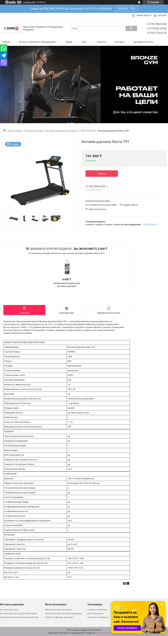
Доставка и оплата (143, 42)
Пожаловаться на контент (109, 633)
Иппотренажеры (95, 613)
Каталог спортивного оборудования (37, 42)
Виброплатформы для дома (59, 617)
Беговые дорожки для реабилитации (18, 613)
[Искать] (131, 28)
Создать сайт (29, 2)
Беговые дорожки (34, 130)
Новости (101, 42)
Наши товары (15, 130)
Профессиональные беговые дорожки (19, 617)
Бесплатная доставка (99, 201)
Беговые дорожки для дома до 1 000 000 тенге (71, 130)
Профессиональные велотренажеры (63, 613)
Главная (6, 42)
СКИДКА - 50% (126, 8)
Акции (69, 42)
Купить (102, 173)
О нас (83, 42)
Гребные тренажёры (97, 609)
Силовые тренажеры (97, 617)
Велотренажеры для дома (58, 609)
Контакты (120, 42)
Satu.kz (98, 630)
